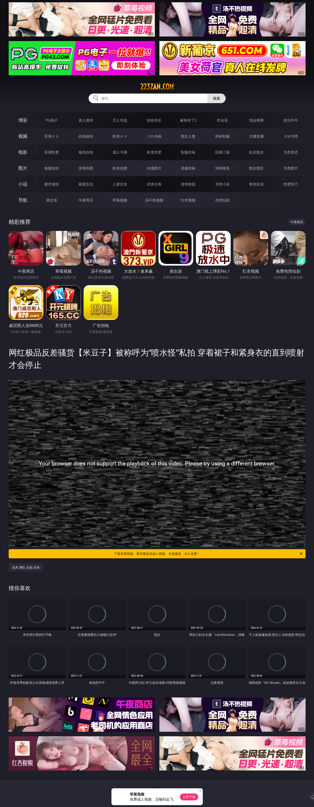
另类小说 (222, 184)
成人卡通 (120, 152)
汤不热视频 (154, 200)
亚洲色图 (86, 168)
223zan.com (157, 86)
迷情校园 (188, 184)
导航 (22, 200)
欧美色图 (120, 168)
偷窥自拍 (51, 168)
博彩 (22, 120)
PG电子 (52, 120)
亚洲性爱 (51, 152)
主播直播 (256, 136)
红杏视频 (188, 200)
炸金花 (222, 120)
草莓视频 (120, 200)
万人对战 (120, 120)
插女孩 (51, 200)
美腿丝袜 (188, 168)
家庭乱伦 (86, 184)
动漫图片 (154, 168)
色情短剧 (222, 200)
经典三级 (222, 152)
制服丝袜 (188, 152)
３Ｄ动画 (154, 136)
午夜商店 (86, 200)
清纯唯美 (222, 168)
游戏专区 (154, 120)
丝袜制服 (222, 136)
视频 (22, 136)
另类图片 (290, 168)
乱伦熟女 (256, 152)
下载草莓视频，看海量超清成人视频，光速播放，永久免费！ (208, 553)
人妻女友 (120, 184)
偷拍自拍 (86, 152)
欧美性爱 (154, 152)
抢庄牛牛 (290, 120)
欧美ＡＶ (120, 136)
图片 (22, 168)
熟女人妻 (188, 136)
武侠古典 (154, 184)
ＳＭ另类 (290, 136)
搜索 (216, 98)
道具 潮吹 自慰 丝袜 (26, 567)
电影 (22, 152)
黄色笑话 (256, 184)
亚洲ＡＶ (51, 136)
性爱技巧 (290, 184)
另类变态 (290, 152)
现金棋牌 (256, 120)
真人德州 (86, 120)
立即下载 (189, 797)
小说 (22, 184)
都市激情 (51, 184)
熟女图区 (256, 168)
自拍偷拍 (86, 136)
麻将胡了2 (188, 120)
